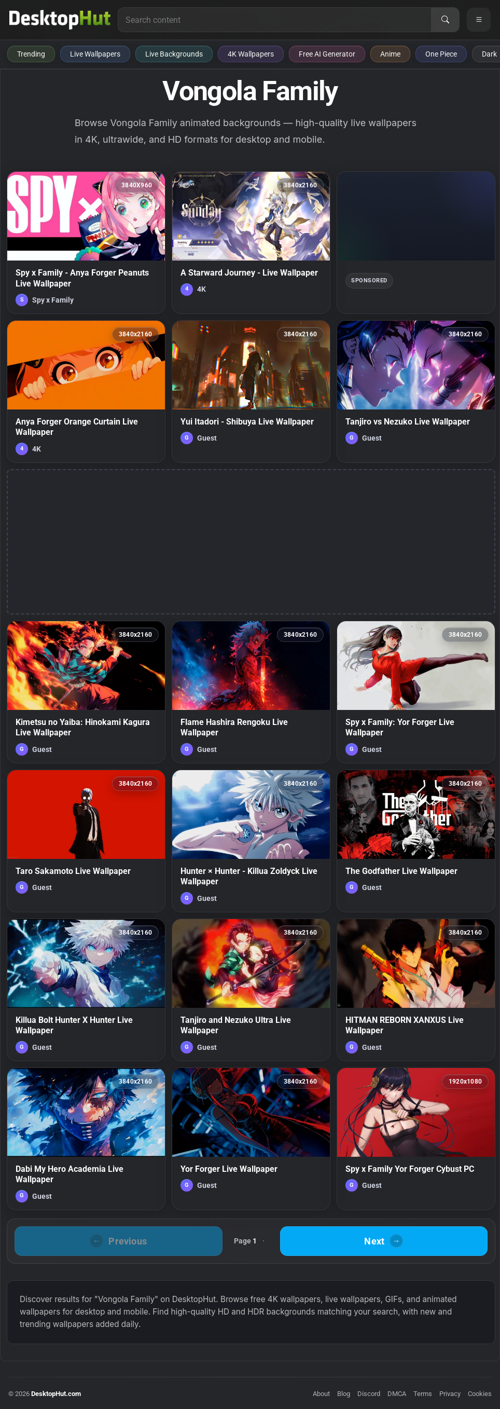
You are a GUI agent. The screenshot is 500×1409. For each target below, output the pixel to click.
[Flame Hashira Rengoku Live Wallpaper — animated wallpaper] (251, 692)
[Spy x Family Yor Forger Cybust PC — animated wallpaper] (416, 1139)
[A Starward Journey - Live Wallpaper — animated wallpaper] (251, 242)
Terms (422, 1394)
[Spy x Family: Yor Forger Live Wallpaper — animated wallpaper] (416, 692)
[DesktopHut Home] (59, 20)
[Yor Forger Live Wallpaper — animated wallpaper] (251, 1139)
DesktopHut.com (56, 1394)
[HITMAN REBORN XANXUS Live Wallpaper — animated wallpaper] (416, 990)
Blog (343, 1394)
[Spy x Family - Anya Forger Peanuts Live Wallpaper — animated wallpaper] (86, 242)
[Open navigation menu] (479, 20)
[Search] (445, 20)
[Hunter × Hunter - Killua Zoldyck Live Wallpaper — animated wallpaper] (251, 841)
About (321, 1394)
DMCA (396, 1394)
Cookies (480, 1394)
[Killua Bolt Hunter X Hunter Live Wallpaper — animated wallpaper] (86, 990)
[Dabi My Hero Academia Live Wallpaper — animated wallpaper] (86, 1139)
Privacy (450, 1394)
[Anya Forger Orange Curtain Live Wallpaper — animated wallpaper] (86, 391)
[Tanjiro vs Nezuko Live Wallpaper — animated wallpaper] (416, 391)
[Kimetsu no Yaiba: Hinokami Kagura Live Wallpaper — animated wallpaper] (86, 692)
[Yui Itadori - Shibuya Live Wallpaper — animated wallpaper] (251, 391)
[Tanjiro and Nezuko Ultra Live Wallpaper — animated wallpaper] (251, 990)
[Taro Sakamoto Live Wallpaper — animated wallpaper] (86, 841)
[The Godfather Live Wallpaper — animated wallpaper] (416, 841)
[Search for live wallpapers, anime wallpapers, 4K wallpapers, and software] (274, 20)
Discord (368, 1394)
